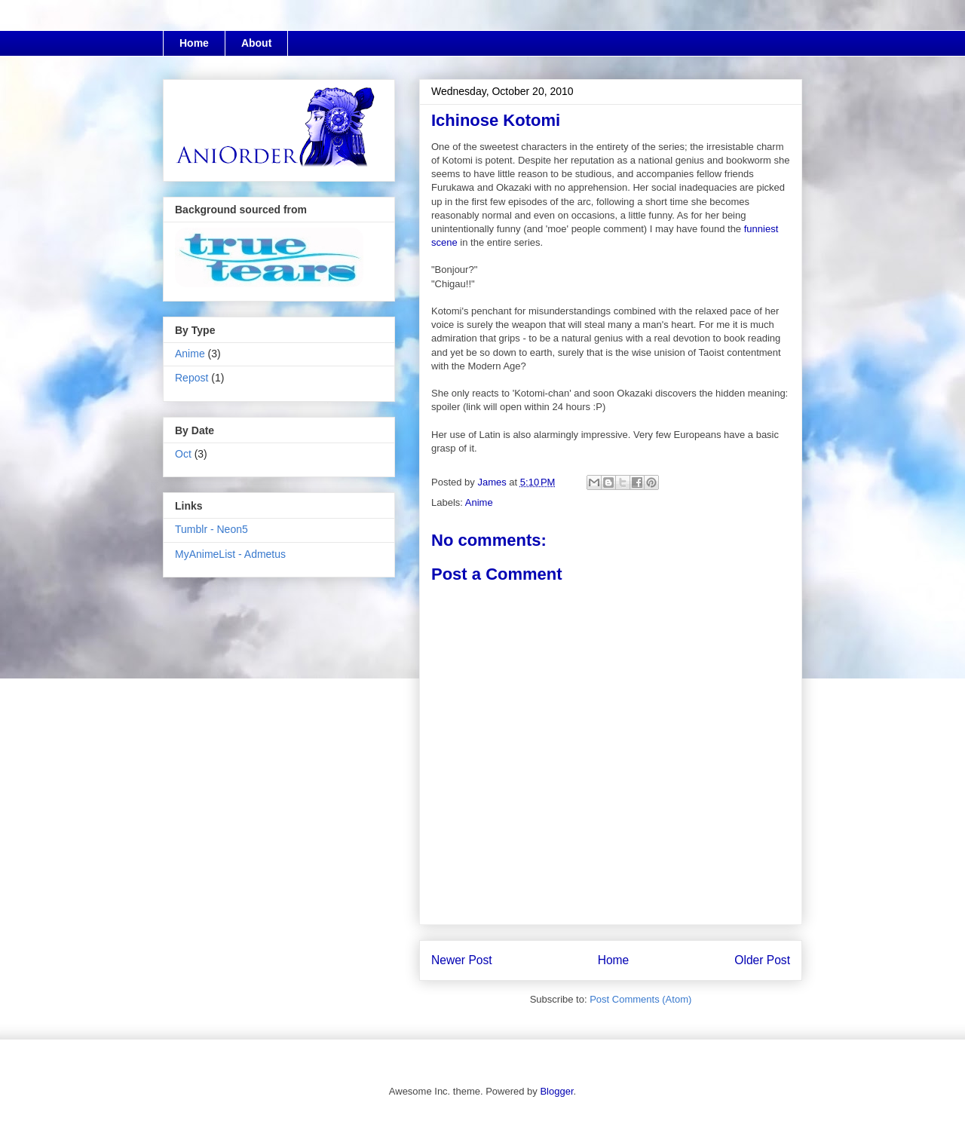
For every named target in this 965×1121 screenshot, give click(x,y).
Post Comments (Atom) (640, 999)
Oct (183, 454)
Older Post (762, 960)
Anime (479, 502)
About (256, 43)
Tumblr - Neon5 (211, 529)
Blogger (556, 1091)
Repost (191, 378)
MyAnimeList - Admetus (230, 554)
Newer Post (461, 960)
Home (194, 43)
